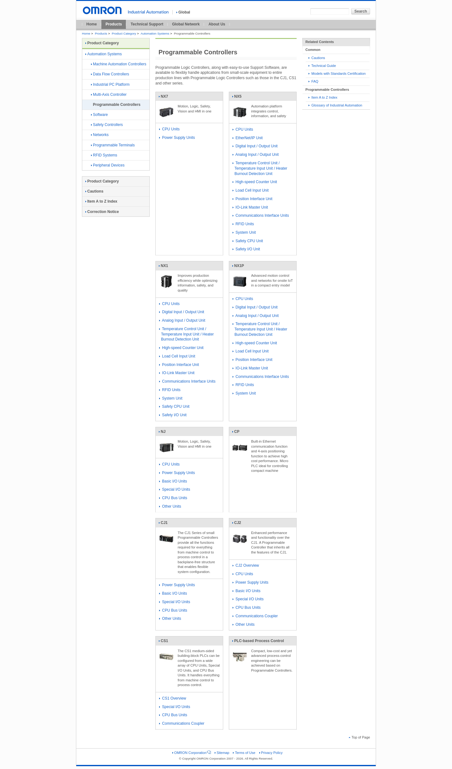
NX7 (166, 97)
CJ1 (166, 524)
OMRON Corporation (191, 753)
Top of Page (359, 737)
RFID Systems (104, 155)
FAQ (313, 81)
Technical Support (147, 24)
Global (183, 12)
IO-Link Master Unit (250, 207)
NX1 (166, 267)
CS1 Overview (172, 698)
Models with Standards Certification (337, 73)
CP (240, 432)
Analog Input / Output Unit (256, 154)
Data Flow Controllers (110, 74)
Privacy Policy (271, 753)
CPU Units (169, 129)
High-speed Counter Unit (255, 182)
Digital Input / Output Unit (255, 146)
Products (113, 24)
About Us (216, 24)
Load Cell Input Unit (251, 190)
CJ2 (240, 524)
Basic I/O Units (173, 481)
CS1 (166, 642)
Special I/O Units (174, 489)
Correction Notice (102, 212)
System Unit (244, 232)
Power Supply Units (177, 137)
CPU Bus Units (173, 498)
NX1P (240, 267)
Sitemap (222, 753)
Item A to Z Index (323, 97)
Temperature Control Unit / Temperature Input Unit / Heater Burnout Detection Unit (260, 168)
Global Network (186, 24)
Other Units (170, 506)
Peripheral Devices (108, 165)
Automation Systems (155, 33)
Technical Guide (322, 66)
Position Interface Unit (252, 199)
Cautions (317, 58)
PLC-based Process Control (258, 642)
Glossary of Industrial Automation (335, 105)
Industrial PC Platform (110, 84)
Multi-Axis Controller (108, 94)
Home (91, 24)
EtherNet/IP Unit (248, 138)
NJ (166, 432)
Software (99, 114)
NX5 (240, 97)
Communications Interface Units (261, 215)
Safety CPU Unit (248, 241)
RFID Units (243, 224)
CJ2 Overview (246, 565)
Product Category (124, 33)
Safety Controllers (107, 125)
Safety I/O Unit (246, 249)
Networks (100, 135)
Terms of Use (244, 753)
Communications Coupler (255, 616)
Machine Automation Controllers (118, 64)
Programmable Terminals (113, 145)
